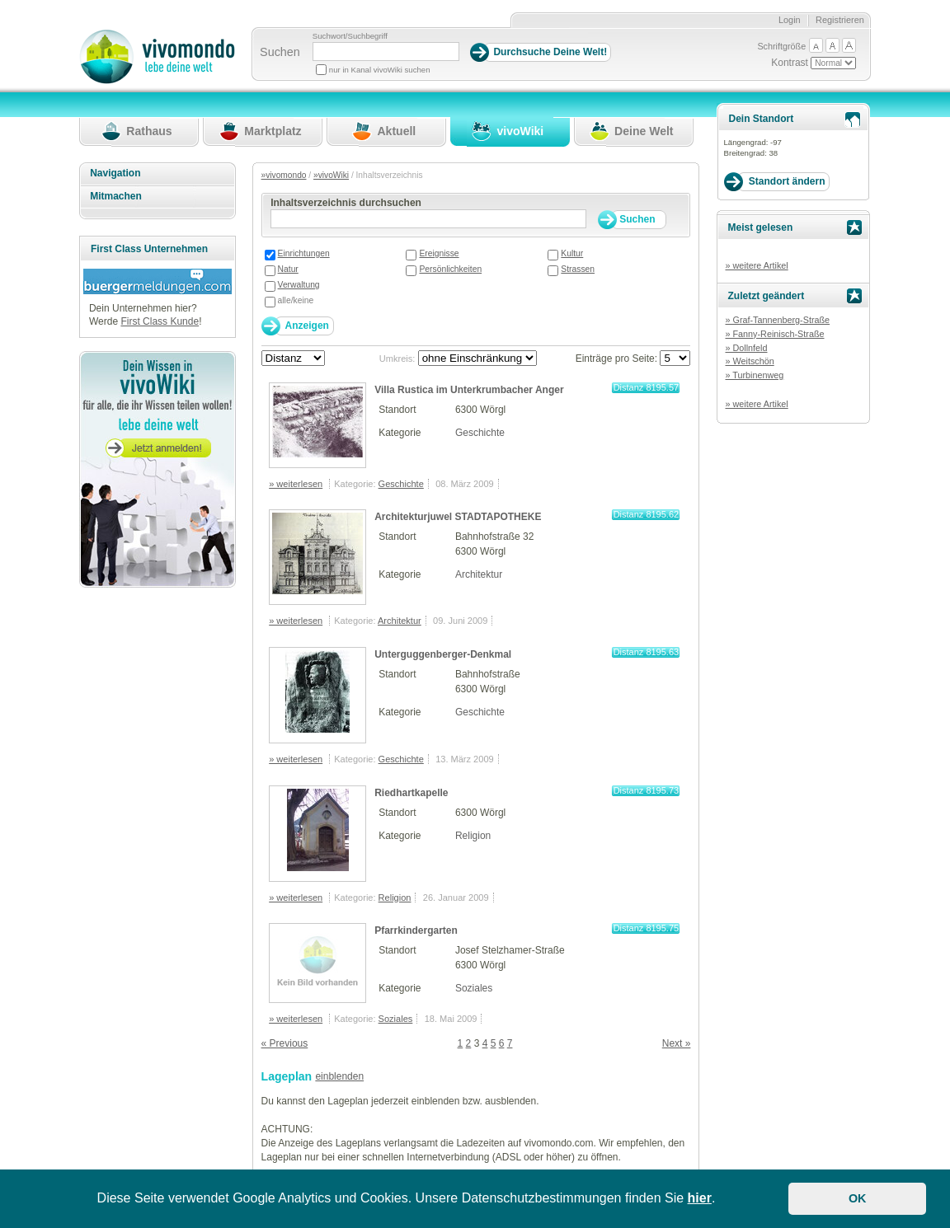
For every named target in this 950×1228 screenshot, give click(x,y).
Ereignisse (439, 253)
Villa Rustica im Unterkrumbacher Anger (468, 390)
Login (789, 20)
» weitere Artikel (756, 265)
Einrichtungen (304, 253)
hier (700, 1198)
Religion (473, 835)
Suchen (280, 52)
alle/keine (296, 300)
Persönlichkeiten (450, 269)
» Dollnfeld (746, 348)
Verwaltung (299, 284)
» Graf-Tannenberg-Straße (777, 320)
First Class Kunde (159, 321)
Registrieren (840, 20)
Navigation (115, 173)
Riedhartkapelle (411, 793)
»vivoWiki (331, 175)
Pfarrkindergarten (416, 930)
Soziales (473, 988)
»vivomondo (284, 175)
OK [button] (858, 1198)
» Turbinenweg (754, 375)
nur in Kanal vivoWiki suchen (379, 69)
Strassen (578, 269)
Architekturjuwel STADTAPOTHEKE (457, 517)
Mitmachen (116, 196)
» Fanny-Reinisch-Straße (774, 334)
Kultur (572, 253)
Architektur (478, 574)
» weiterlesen (295, 484)
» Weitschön (749, 361)
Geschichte (480, 432)
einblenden (339, 1076)
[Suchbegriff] (386, 51)
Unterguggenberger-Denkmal (442, 654)
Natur (288, 269)
